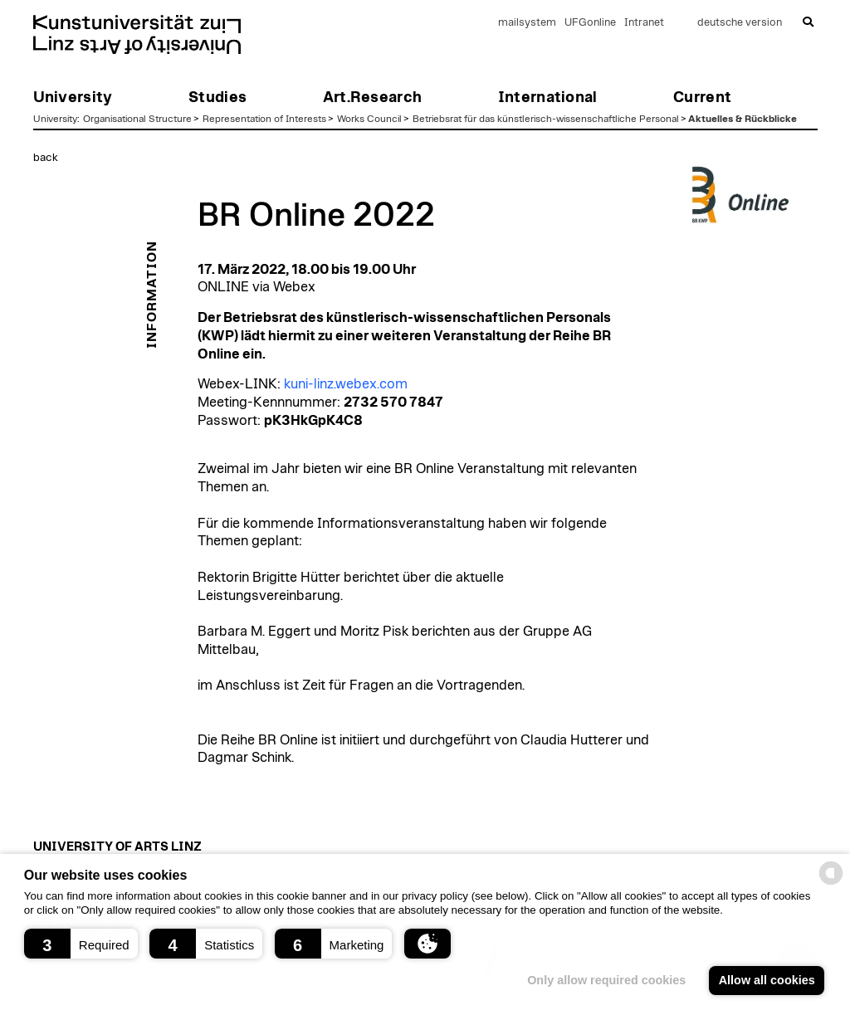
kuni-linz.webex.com (346, 384)
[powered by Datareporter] (831, 883)
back (45, 157)
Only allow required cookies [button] (606, 980)
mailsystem (527, 22)
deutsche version (739, 22)
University (55, 119)
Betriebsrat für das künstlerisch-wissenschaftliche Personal (546, 119)
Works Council (369, 119)
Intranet (644, 22)
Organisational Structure (137, 119)
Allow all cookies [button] (767, 980)
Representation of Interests (264, 119)
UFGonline (590, 22)
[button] (81, 944)
